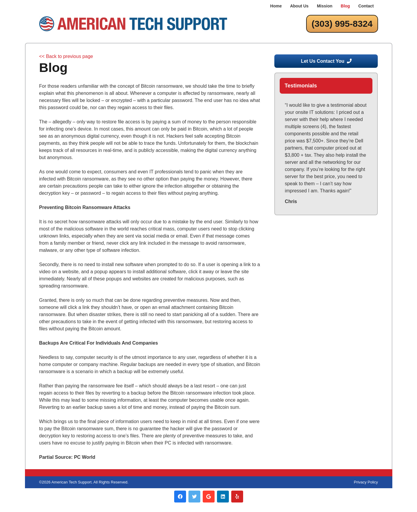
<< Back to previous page (66, 56)
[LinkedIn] (223, 496)
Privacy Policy (366, 482)
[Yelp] (237, 496)
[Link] (133, 23)
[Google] (209, 496)
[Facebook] (180, 496)
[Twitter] (194, 496)
